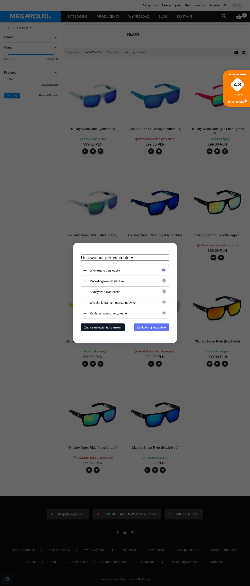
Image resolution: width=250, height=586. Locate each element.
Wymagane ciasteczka (105, 270)
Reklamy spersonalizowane (108, 313)
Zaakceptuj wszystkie (151, 327)
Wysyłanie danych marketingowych (113, 302)
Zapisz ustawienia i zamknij (102, 327)
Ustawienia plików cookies (107, 257)
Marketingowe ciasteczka (107, 281)
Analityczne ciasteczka (105, 292)
